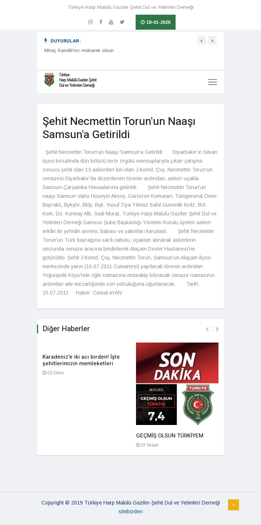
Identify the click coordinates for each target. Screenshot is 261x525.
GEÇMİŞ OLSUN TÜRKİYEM (169, 436)
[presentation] (201, 40)
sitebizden (130, 511)
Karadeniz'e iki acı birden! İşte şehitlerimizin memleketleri (81, 360)
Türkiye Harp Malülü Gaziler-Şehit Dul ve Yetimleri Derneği (131, 7)
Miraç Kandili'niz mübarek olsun (79, 50)
